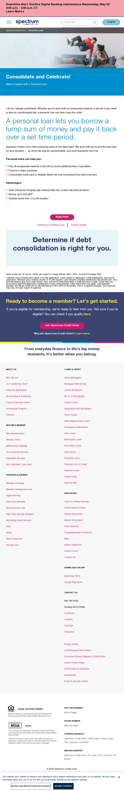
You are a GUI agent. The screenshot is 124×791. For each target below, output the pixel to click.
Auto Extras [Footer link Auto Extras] (70, 452)
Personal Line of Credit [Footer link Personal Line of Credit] (75, 464)
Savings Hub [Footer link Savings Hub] (12, 545)
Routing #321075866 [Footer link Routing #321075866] (74, 607)
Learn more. (82, 334)
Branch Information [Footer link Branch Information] (73, 520)
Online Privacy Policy (74, 663)
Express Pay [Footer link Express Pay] (70, 483)
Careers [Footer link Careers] (10, 415)
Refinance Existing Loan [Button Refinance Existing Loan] (50, 225)
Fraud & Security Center (76, 681)
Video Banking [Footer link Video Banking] (71, 526)
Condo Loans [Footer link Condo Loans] (71, 402)
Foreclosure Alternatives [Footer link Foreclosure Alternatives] (76, 427)
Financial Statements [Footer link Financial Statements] (16, 390)
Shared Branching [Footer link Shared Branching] (73, 514)
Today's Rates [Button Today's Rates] (79, 225)
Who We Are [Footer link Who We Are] (12, 378)
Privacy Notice (71, 644)
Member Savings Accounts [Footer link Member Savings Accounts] (19, 489)
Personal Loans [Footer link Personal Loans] (72, 458)
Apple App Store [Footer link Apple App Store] (72, 576)
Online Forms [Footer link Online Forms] (71, 551)
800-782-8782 (71, 726)
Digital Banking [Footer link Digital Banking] (13, 496)
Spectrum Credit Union (15, 31)
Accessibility (70, 675)
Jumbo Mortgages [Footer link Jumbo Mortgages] (73, 390)
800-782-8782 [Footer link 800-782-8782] (71, 601)
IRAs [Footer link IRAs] (8, 526)
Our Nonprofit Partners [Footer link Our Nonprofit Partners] (17, 452)
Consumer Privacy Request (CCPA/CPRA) (85, 657)
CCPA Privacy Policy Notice (77, 650)
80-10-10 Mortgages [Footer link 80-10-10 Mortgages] (74, 396)
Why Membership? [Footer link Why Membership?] (15, 434)
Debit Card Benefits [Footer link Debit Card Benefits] (15, 502)
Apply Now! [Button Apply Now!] (62, 217)
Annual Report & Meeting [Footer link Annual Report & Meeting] (18, 396)
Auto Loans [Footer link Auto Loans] (70, 433)
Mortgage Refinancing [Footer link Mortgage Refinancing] (75, 384)
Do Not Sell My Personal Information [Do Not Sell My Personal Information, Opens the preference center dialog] (31, 786)
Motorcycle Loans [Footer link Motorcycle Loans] (73, 440)
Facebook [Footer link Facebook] (69, 613)
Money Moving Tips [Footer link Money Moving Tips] (15, 508)
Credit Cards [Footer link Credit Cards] (70, 477)
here (87, 314)
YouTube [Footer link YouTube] (68, 626)
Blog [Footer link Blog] (66, 539)
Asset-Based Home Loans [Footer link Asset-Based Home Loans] (77, 421)
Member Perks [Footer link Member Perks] (13, 440)
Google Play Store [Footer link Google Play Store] (73, 582)
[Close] (119, 777)
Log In (111, 22)
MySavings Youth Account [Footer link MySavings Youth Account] (18, 520)
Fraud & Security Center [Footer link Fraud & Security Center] (18, 402)
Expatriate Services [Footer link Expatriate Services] (15, 458)
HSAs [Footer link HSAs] (8, 533)
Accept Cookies (63, 786)
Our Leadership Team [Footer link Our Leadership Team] (17, 384)
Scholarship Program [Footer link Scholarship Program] (16, 409)
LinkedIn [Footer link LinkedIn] (68, 619)
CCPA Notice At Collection (76, 669)
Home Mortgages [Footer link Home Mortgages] (72, 378)
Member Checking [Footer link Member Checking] (15, 483)
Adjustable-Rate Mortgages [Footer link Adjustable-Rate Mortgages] (77, 409)
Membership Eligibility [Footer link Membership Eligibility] (16, 446)
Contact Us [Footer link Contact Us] (69, 557)
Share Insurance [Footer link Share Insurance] (14, 539)
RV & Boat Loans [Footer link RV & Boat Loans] (72, 446)
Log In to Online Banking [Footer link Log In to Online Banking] (76, 502)
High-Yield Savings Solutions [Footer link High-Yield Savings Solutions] (20, 514)
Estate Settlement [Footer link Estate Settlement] (73, 545)
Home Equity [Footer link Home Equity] (70, 415)
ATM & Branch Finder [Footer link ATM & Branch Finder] (74, 508)
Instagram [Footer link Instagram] (69, 632)
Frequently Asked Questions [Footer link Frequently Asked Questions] (78, 533)
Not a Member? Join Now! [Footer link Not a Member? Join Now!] (19, 464)
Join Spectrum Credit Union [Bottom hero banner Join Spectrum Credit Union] (62, 325)
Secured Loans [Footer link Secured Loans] (71, 470)
